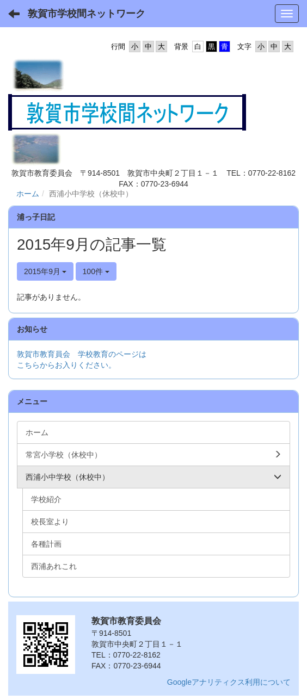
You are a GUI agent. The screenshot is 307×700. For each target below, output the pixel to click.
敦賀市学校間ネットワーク (86, 13)
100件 (96, 271)
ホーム (27, 193)
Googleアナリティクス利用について (229, 682)
